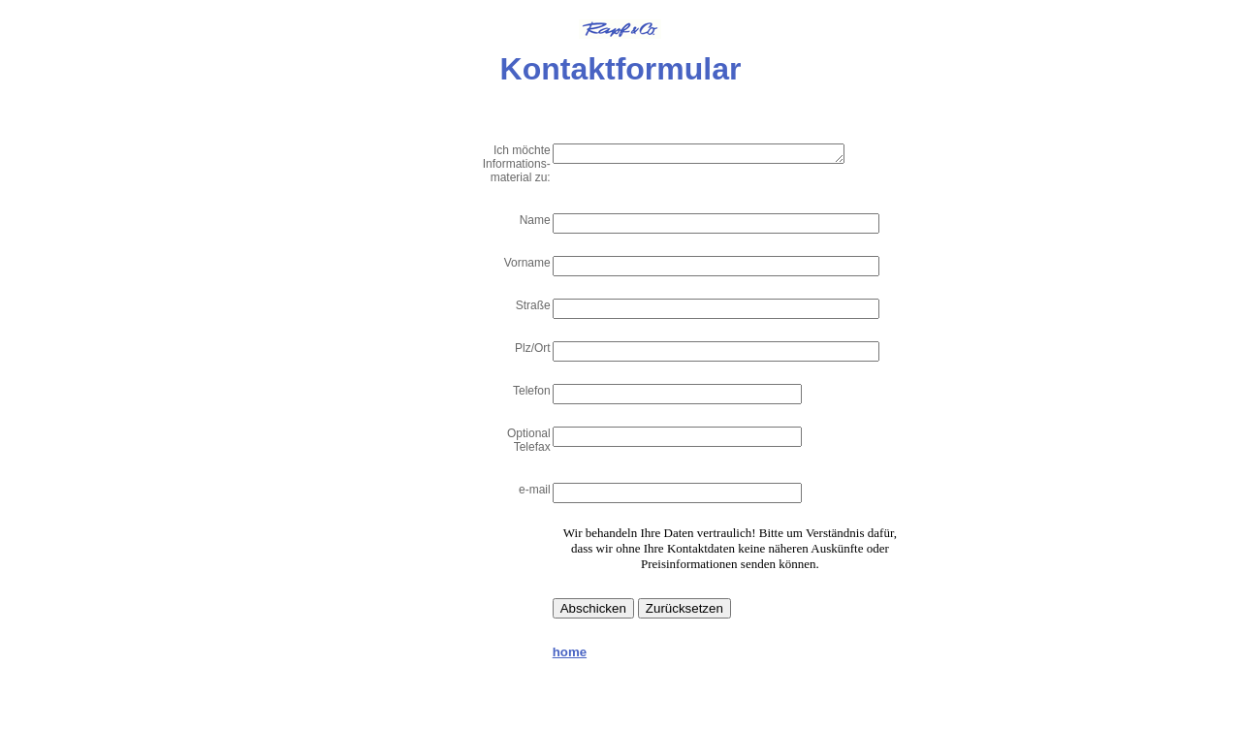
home (570, 652)
